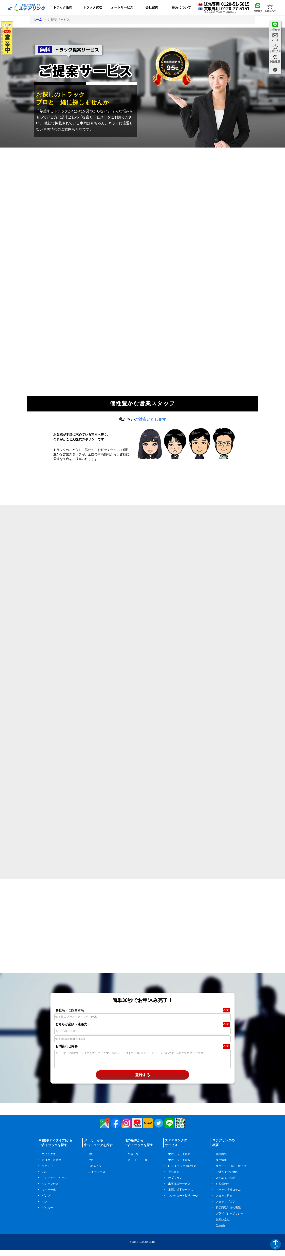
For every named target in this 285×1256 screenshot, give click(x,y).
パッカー (47, 1213)
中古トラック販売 (179, 1160)
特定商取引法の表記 (228, 1213)
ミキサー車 (49, 1195)
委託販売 (173, 1177)
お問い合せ (223, 1225)
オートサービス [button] (122, 7)
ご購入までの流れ (227, 1177)
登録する (142, 1081)
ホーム (37, 19)
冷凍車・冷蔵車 (51, 1165)
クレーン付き (50, 1189)
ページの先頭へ (275, 1246)
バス (45, 1207)
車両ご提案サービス (180, 1195)
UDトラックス (96, 1177)
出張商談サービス (179, 1189)
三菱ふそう (94, 1171)
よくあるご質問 (225, 1183)
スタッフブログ (225, 1207)
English (220, 1231)
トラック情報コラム (228, 1195)
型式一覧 (133, 1160)
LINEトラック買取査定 (182, 1171)
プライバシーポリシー (229, 1219)
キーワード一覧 (137, 1165)
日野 (90, 1160)
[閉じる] (275, 70)
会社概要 (221, 1160)
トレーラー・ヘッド (54, 1183)
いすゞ (91, 1165)
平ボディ (47, 1171)
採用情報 (221, 1165)
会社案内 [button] (151, 7)
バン (45, 1177)
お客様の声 (223, 1189)
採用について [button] (181, 7)
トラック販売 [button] (62, 7)
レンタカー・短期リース (183, 1201)
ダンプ (46, 1201)
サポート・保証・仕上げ (231, 1171)
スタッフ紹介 (224, 1201)
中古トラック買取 (179, 1165)
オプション (175, 1183)
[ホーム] (26, 7)
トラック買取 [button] (92, 7)
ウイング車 (49, 1160)
